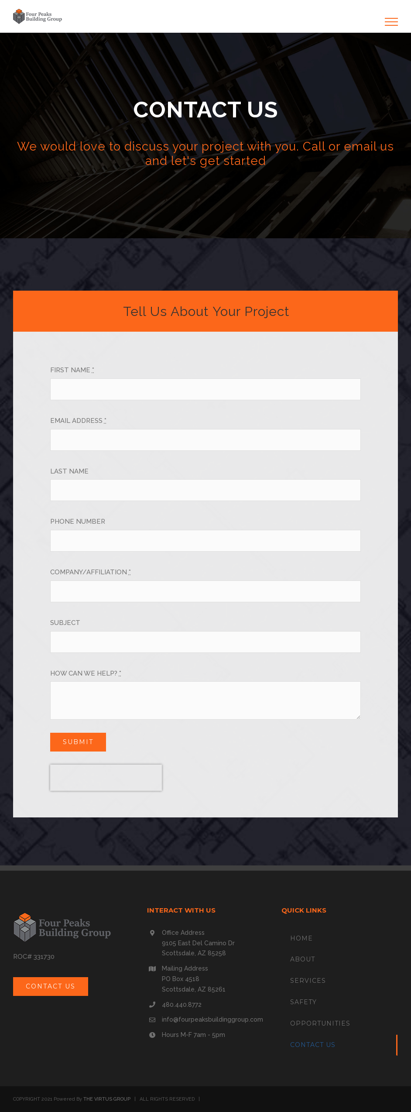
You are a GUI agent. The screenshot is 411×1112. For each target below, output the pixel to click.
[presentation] (106, 778)
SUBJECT (65, 623)
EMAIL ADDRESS (78, 421)
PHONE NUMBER (77, 521)
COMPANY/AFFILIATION (90, 572)
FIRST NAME (72, 370)
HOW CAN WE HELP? (85, 673)
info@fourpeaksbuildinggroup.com (212, 1019)
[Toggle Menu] (391, 22)
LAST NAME (69, 471)
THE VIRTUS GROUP (106, 1099)
